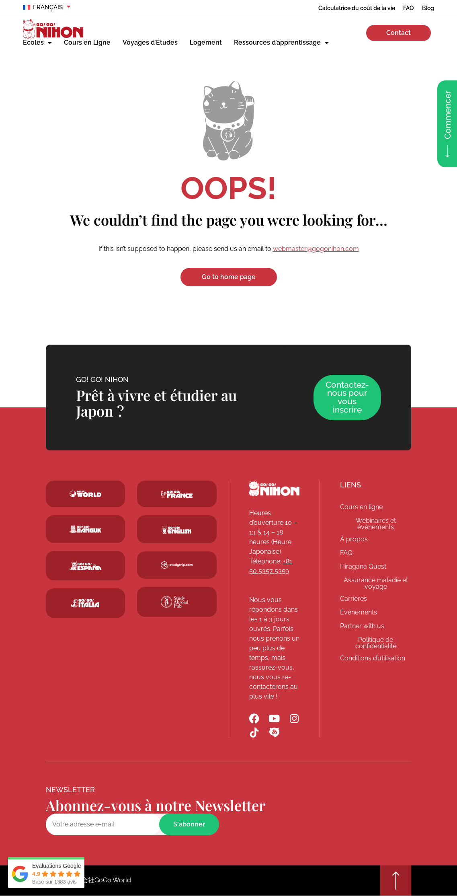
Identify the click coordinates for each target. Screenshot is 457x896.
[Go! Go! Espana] (85, 566)
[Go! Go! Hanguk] (85, 529)
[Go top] (395, 880)
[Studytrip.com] (176, 494)
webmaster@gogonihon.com (316, 249)
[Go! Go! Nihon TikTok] (254, 733)
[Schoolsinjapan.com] (176, 530)
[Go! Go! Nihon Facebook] (254, 719)
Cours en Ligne (87, 42)
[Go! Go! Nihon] (274, 489)
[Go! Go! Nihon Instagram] (294, 719)
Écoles (37, 43)
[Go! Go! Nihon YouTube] (274, 719)
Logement (206, 42)
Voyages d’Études (150, 42)
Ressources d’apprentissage (281, 43)
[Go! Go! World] (85, 494)
